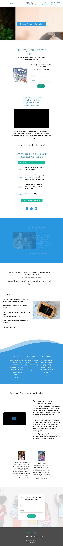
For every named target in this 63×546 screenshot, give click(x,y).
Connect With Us (52, 3)
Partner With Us (29, 536)
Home (21, 536)
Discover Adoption (44, 3)
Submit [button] (41, 86)
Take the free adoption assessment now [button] (31, 162)
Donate (12, 3)
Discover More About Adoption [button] (31, 30)
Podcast (36, 536)
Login (58, 2)
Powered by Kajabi (31, 542)
